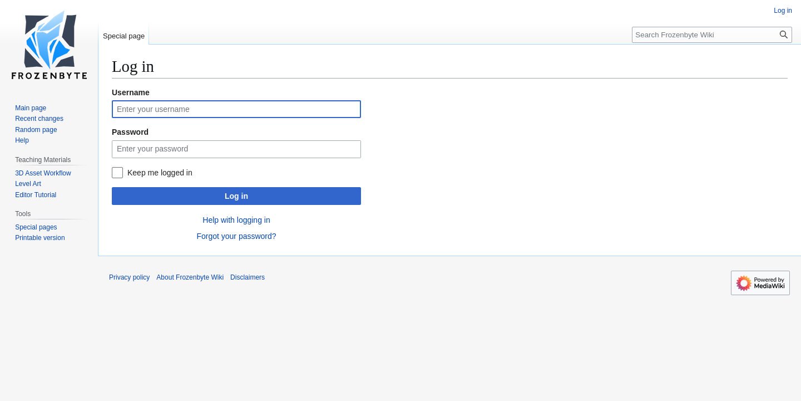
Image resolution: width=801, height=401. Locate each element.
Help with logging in (236, 220)
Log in (236, 196)
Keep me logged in (159, 172)
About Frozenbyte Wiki (190, 277)
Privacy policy (129, 277)
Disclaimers (247, 277)
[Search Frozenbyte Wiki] (712, 35)
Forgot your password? (236, 236)
